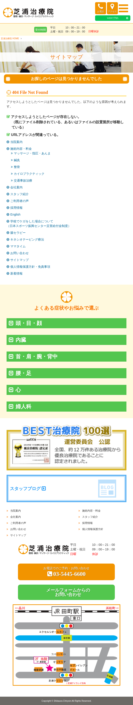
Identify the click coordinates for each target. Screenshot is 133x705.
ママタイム (18, 246)
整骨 (17, 167)
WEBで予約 (112, 18)
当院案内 (16, 142)
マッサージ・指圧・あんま (32, 153)
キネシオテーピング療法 (27, 239)
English (15, 214)
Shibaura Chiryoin (62, 701)
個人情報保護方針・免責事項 (30, 266)
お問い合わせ (19, 253)
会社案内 (16, 187)
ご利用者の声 (19, 201)
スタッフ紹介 (19, 194)
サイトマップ (19, 260)
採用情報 (16, 207)
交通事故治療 (23, 180)
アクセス (112, 8)
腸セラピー (18, 232)
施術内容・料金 (21, 148)
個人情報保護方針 (92, 529)
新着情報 (16, 273)
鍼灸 (17, 160)
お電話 (100, 8)
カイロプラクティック (29, 173)
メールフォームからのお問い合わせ (68, 592)
